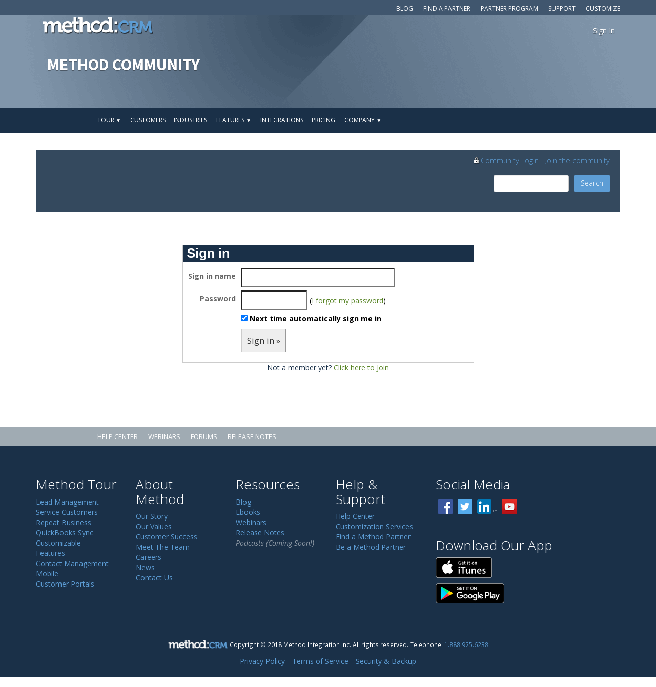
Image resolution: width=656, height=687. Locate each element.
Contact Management (72, 563)
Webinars (164, 436)
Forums (204, 436)
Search (592, 183)
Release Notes (252, 436)
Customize (603, 8)
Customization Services (374, 526)
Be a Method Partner (371, 547)
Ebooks (248, 512)
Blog (404, 8)
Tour (109, 120)
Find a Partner (446, 8)
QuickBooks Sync (64, 532)
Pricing (323, 120)
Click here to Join (361, 367)
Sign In (604, 30)
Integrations (281, 120)
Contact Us (154, 577)
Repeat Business (63, 522)
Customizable (58, 543)
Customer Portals (65, 584)
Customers (148, 120)
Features (233, 120)
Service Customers (67, 512)
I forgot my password (347, 300)
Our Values (154, 526)
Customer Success (166, 537)
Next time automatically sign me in (315, 318)
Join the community (577, 160)
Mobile (47, 573)
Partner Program (509, 8)
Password (218, 298)
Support (562, 8)
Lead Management (67, 502)
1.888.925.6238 (466, 644)
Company (362, 120)
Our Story (152, 516)
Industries (190, 120)
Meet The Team (163, 547)
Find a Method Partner (373, 537)
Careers (148, 557)
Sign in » (263, 340)
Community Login (506, 160)
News (145, 567)
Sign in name (212, 276)
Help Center (117, 436)
